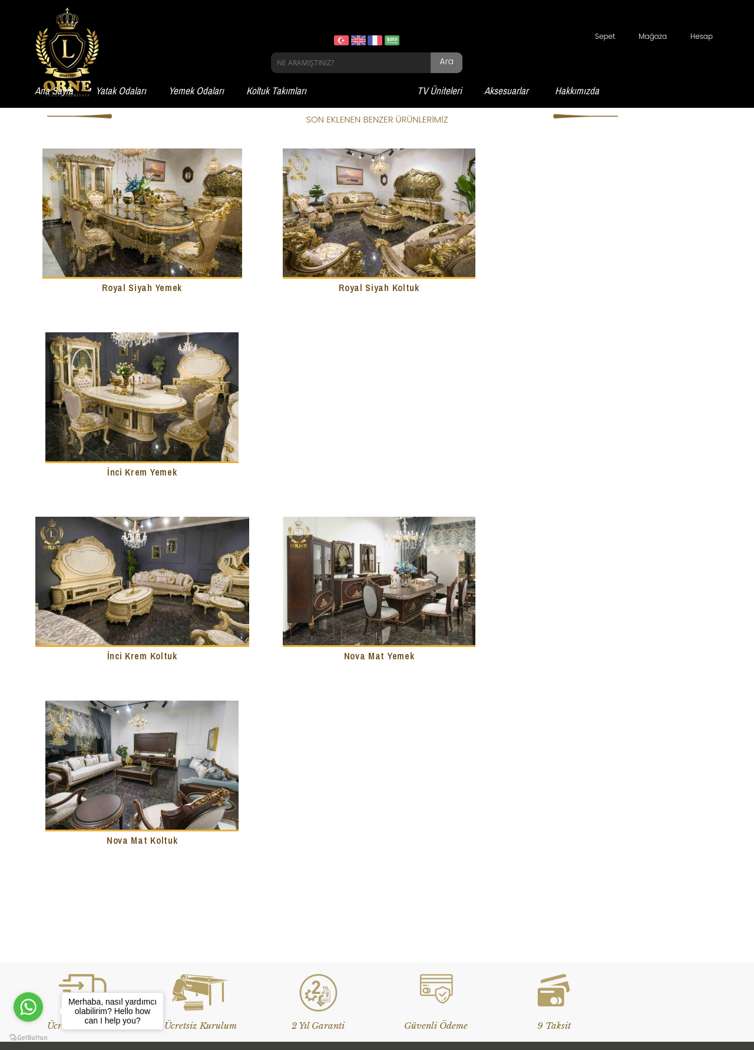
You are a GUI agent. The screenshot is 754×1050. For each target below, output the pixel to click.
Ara (446, 61)
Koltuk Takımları (276, 90)
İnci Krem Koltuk (141, 470)
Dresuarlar (295, 878)
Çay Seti (291, 859)
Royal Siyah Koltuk (377, 286)
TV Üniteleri (439, 90)
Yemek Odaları (196, 90)
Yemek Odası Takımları (80, 859)
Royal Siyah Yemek (141, 286)
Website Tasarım (292, 1012)
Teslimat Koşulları (542, 841)
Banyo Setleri (299, 841)
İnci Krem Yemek (613, 286)
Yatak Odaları (120, 90)
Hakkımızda (577, 90)
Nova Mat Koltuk (613, 470)
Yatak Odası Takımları (78, 841)
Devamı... (170, 744)
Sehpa (288, 896)
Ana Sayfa (54, 90)
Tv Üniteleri (59, 896)
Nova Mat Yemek (377, 470)
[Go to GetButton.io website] (28, 1038)
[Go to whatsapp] (28, 1007)
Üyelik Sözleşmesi (542, 859)
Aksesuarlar (506, 90)
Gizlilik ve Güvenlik (543, 878)
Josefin (289, 914)
